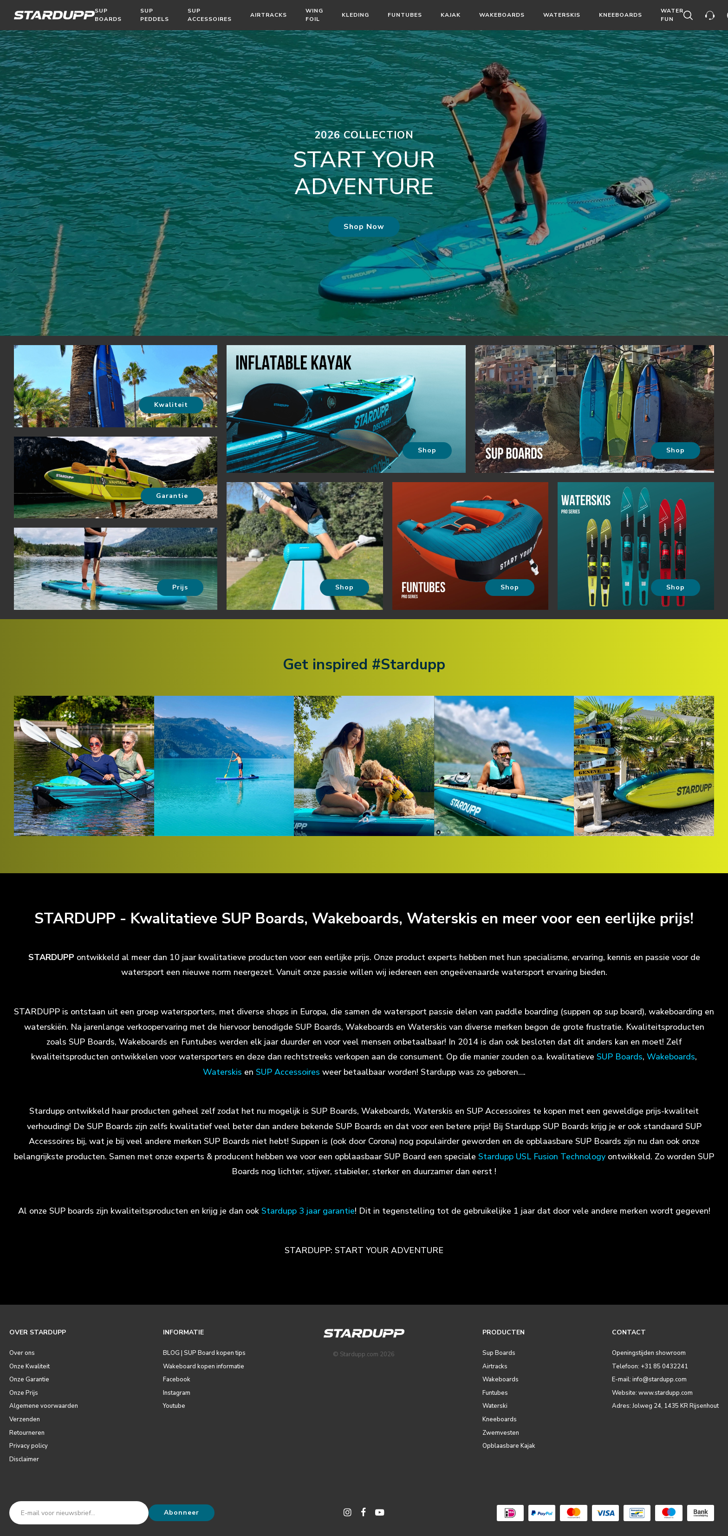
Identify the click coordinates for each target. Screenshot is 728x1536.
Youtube (174, 1406)
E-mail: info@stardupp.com (649, 1379)
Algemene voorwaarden (43, 1406)
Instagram (176, 1393)
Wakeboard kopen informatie (203, 1366)
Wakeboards (502, 15)
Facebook (176, 1379)
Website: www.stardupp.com (652, 1393)
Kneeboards (620, 15)
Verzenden (24, 1419)
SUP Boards (620, 1056)
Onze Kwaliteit (29, 1366)
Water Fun (672, 14)
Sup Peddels (154, 14)
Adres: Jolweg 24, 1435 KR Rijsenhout (665, 1406)
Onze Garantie (29, 1379)
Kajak (451, 15)
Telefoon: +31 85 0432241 (650, 1366)
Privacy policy (28, 1446)
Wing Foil (314, 14)
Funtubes (405, 15)
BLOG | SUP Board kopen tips (204, 1353)
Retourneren (27, 1433)
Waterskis (561, 15)
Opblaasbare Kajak (508, 1446)
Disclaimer (24, 1459)
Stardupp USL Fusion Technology (541, 1156)
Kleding (355, 15)
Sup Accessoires (210, 14)
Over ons (22, 1353)
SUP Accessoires (288, 1072)
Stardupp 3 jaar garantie (308, 1210)
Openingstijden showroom (649, 1353)
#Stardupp (408, 664)
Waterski (494, 1406)
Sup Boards (108, 14)
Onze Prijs (23, 1393)
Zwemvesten (500, 1433)
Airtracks (268, 15)
